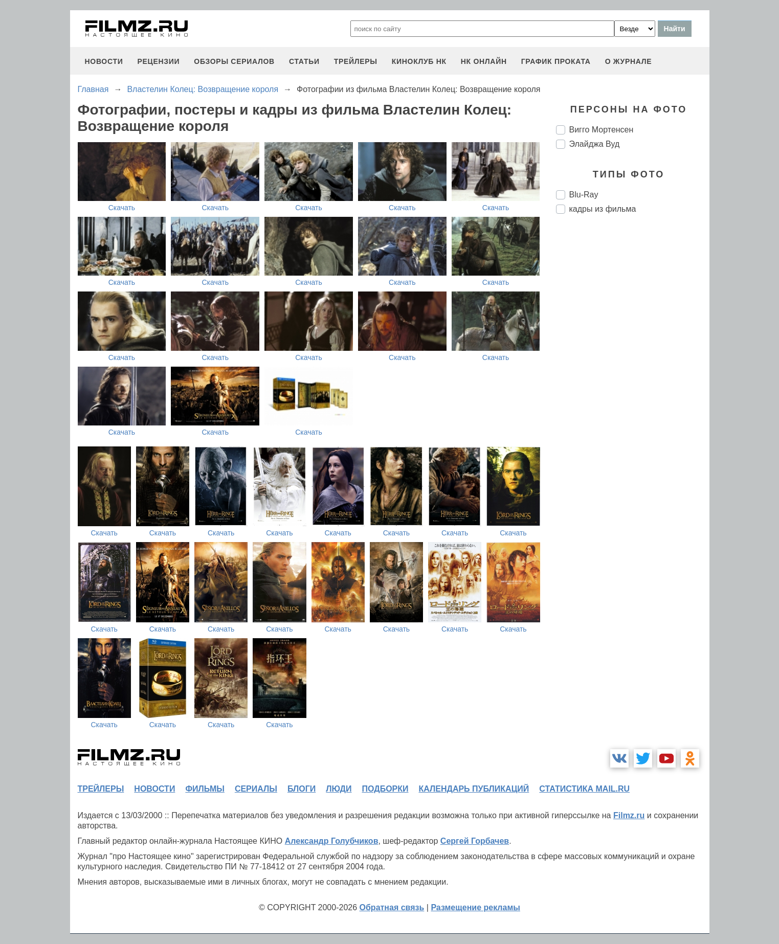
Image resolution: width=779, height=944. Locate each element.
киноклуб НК (419, 61)
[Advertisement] (632, 392)
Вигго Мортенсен (601, 129)
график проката (556, 61)
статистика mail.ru (584, 788)
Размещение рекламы (475, 907)
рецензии (158, 61)
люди (338, 788)
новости (104, 61)
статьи (304, 61)
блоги (301, 788)
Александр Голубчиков (332, 841)
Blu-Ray (583, 194)
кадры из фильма (602, 209)
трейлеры (355, 61)
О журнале (628, 61)
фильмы (204, 788)
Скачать (122, 208)
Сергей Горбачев (474, 841)
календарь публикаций (474, 788)
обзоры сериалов (234, 61)
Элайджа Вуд (594, 144)
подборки (385, 788)
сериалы (256, 788)
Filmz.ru (628, 815)
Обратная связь (392, 907)
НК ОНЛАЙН (484, 61)
